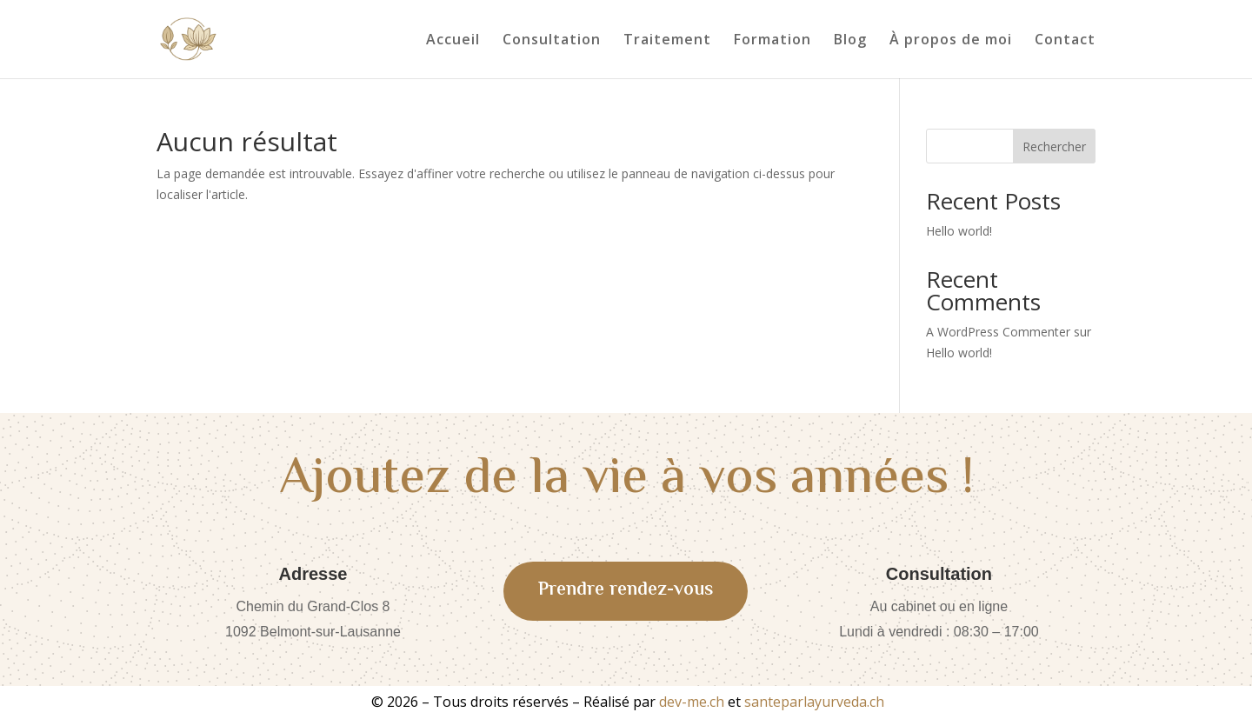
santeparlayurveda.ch (814, 701)
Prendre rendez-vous (625, 590)
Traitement (667, 41)
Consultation (552, 41)
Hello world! (959, 231)
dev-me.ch (691, 701)
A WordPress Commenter (998, 331)
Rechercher (1054, 146)
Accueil (453, 41)
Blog (850, 41)
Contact (1065, 41)
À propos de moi (950, 41)
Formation (772, 41)
